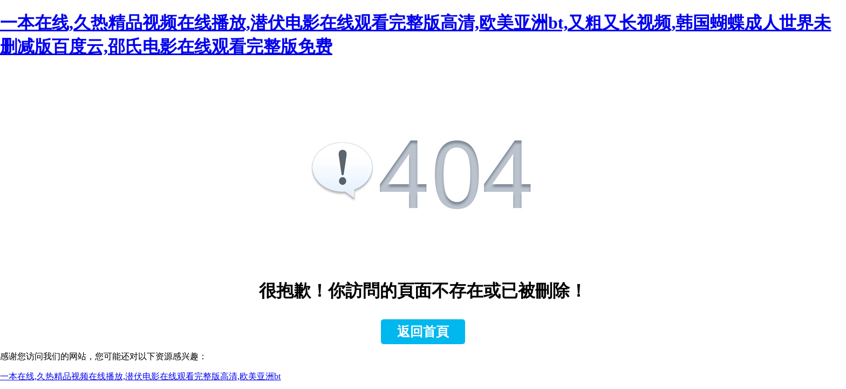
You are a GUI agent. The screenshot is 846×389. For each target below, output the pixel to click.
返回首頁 (423, 332)
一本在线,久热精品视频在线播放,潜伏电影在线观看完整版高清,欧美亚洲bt (140, 376)
